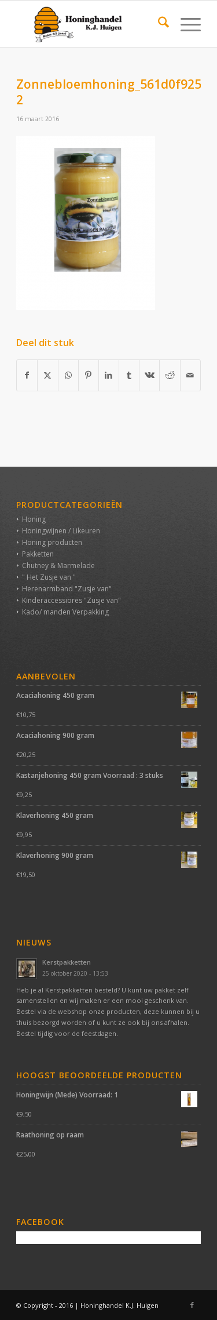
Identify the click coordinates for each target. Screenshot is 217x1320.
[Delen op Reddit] (169, 375)
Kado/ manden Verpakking (65, 612)
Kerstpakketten (66, 962)
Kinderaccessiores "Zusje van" (71, 600)
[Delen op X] (47, 375)
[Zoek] (157, 24)
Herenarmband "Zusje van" (67, 589)
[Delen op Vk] (149, 375)
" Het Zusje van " (49, 577)
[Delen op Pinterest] (88, 375)
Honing (34, 519)
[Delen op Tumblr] (129, 375)
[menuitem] (157, 24)
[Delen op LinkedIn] (109, 375)
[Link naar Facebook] (192, 1305)
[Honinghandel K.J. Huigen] (90, 24)
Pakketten (38, 554)
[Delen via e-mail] (190, 375)
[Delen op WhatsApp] (68, 375)
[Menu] (185, 24)
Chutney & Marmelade (58, 565)
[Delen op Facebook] (27, 375)
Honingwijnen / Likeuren (61, 531)
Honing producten (52, 542)
